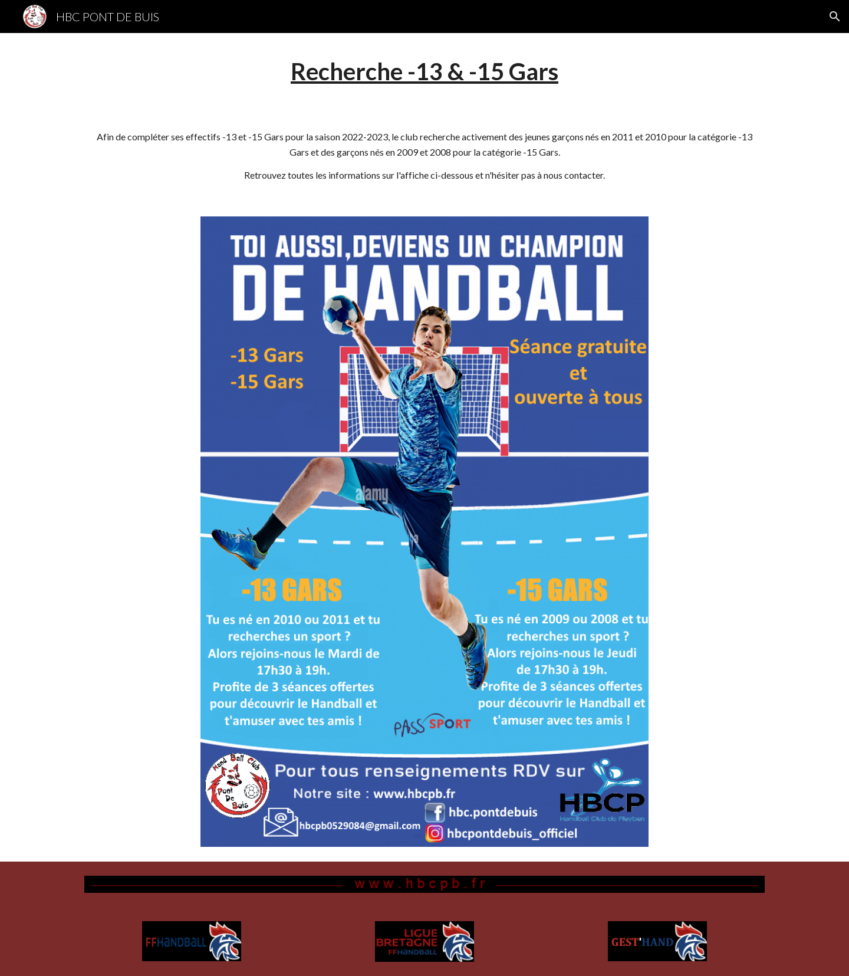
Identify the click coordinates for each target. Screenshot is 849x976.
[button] (835, 16)
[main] (424, 71)
